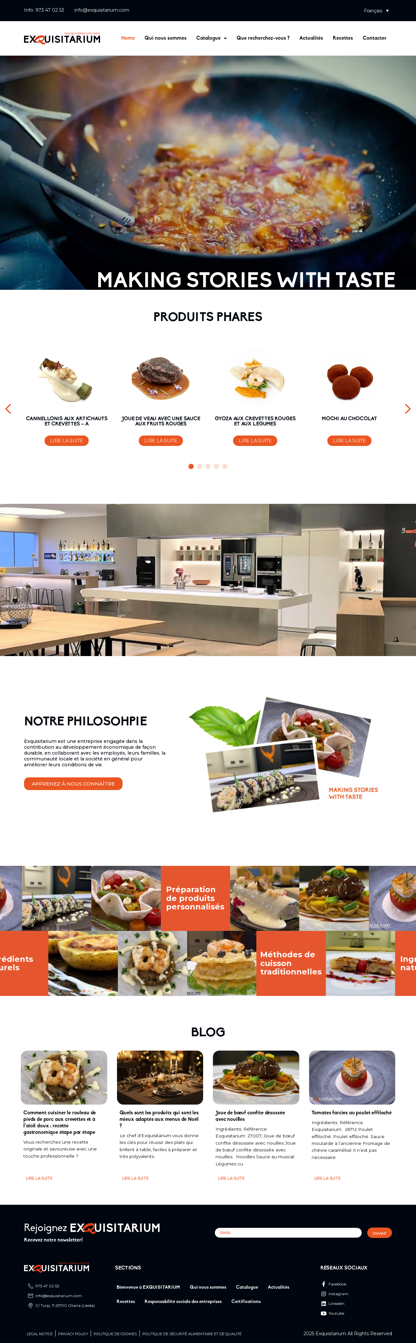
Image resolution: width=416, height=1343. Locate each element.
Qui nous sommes (166, 38)
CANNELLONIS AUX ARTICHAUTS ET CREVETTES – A (67, 421)
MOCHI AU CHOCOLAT (349, 419)
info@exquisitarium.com (101, 10)
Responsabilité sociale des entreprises (183, 1301)
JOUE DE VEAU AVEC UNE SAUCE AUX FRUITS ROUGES (161, 421)
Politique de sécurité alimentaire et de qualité (191, 1334)
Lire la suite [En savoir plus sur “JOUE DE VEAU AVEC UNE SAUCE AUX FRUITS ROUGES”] (160, 441)
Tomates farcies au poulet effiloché (352, 1113)
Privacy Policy (73, 1334)
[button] (376, 11)
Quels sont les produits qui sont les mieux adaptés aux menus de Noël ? (159, 1119)
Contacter (374, 38)
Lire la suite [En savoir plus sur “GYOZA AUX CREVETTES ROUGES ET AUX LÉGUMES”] (255, 441)
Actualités (311, 38)
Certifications (246, 1301)
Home (128, 38)
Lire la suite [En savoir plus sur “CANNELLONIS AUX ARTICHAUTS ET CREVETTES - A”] (66, 441)
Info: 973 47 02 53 (44, 10)
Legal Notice (40, 1334)
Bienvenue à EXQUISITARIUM (148, 1287)
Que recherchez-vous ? (263, 38)
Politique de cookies (115, 1334)
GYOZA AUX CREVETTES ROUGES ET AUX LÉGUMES (255, 421)
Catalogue (211, 38)
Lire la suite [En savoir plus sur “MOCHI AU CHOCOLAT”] (349, 441)
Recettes (343, 38)
